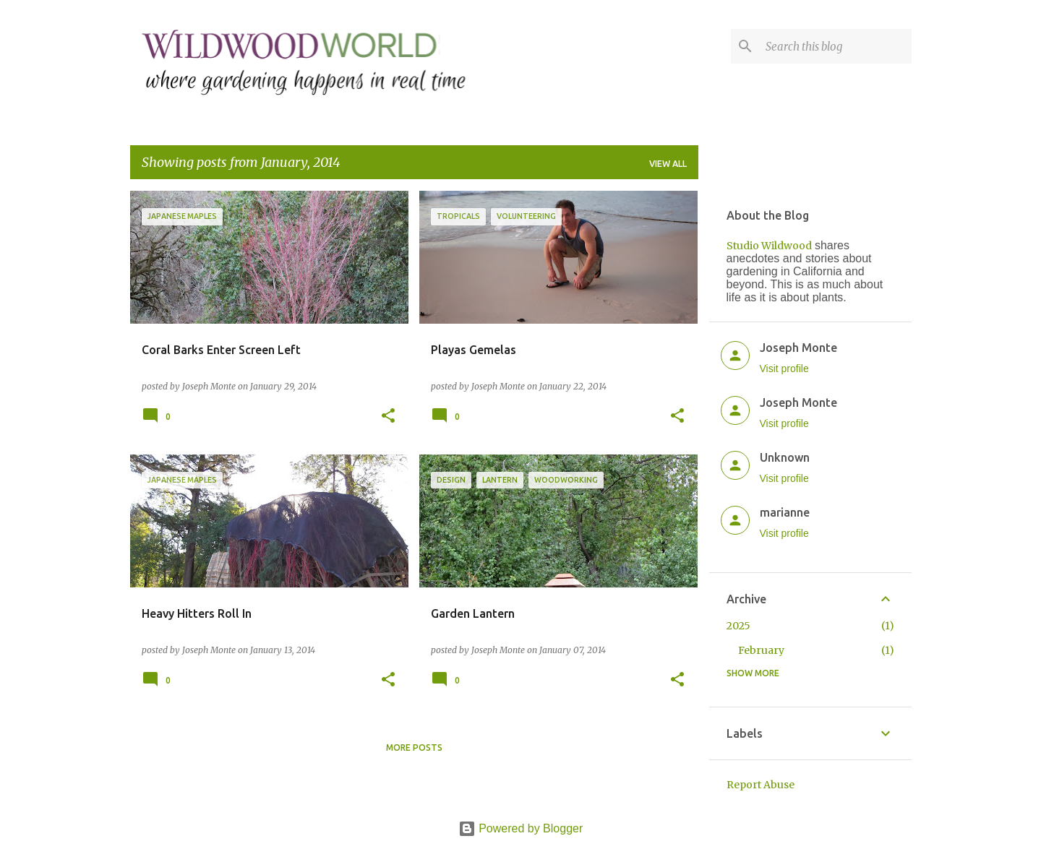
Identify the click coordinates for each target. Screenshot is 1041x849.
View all (668, 163)
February (761, 650)
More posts (414, 747)
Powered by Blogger (520, 828)
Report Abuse (760, 784)
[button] (388, 416)
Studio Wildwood (769, 245)
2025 (738, 625)
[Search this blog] (836, 46)
